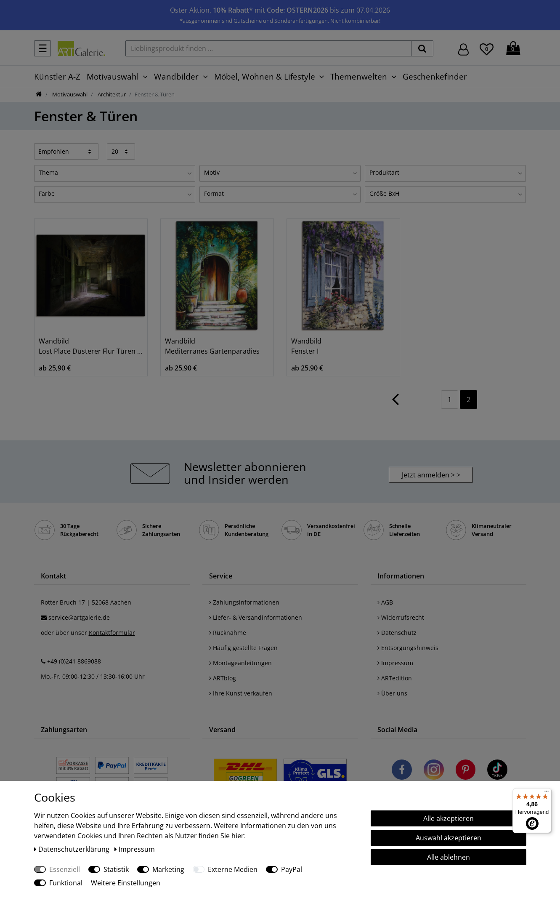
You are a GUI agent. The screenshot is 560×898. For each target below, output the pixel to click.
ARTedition (394, 678)
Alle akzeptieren (448, 818)
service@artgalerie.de (79, 617)
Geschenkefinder (435, 76)
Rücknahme (227, 633)
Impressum (395, 663)
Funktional (65, 882)
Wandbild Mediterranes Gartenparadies (212, 346)
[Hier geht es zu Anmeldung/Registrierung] (463, 48)
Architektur (111, 94)
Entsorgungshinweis (407, 648)
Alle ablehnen (448, 857)
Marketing (168, 869)
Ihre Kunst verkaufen (240, 693)
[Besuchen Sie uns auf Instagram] (434, 770)
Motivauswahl (113, 76)
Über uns (392, 693)
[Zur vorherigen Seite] (395, 403)
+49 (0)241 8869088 (74, 661)
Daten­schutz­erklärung (72, 849)
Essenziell (64, 869)
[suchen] (422, 48)
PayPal (291, 869)
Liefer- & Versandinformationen (255, 617)
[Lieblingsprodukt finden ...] (268, 48)
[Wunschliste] (486, 48)
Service (220, 576)
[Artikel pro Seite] (121, 151)
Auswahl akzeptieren (448, 837)
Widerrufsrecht (400, 617)
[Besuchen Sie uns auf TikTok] (497, 770)
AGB (385, 602)
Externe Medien (232, 869)
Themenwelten (358, 76)
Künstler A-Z (57, 76)
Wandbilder (176, 76)
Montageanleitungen (240, 663)
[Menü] (546, 793)
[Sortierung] (66, 151)
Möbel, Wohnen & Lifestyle (264, 76)
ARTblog (222, 678)
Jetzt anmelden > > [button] (431, 475)
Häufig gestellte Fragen (243, 648)
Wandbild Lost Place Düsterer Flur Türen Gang (91, 346)
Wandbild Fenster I (306, 346)
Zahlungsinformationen (244, 602)
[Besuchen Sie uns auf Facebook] (401, 770)
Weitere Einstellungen (125, 882)
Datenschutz (397, 633)
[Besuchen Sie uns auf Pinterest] (465, 770)
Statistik (116, 869)
